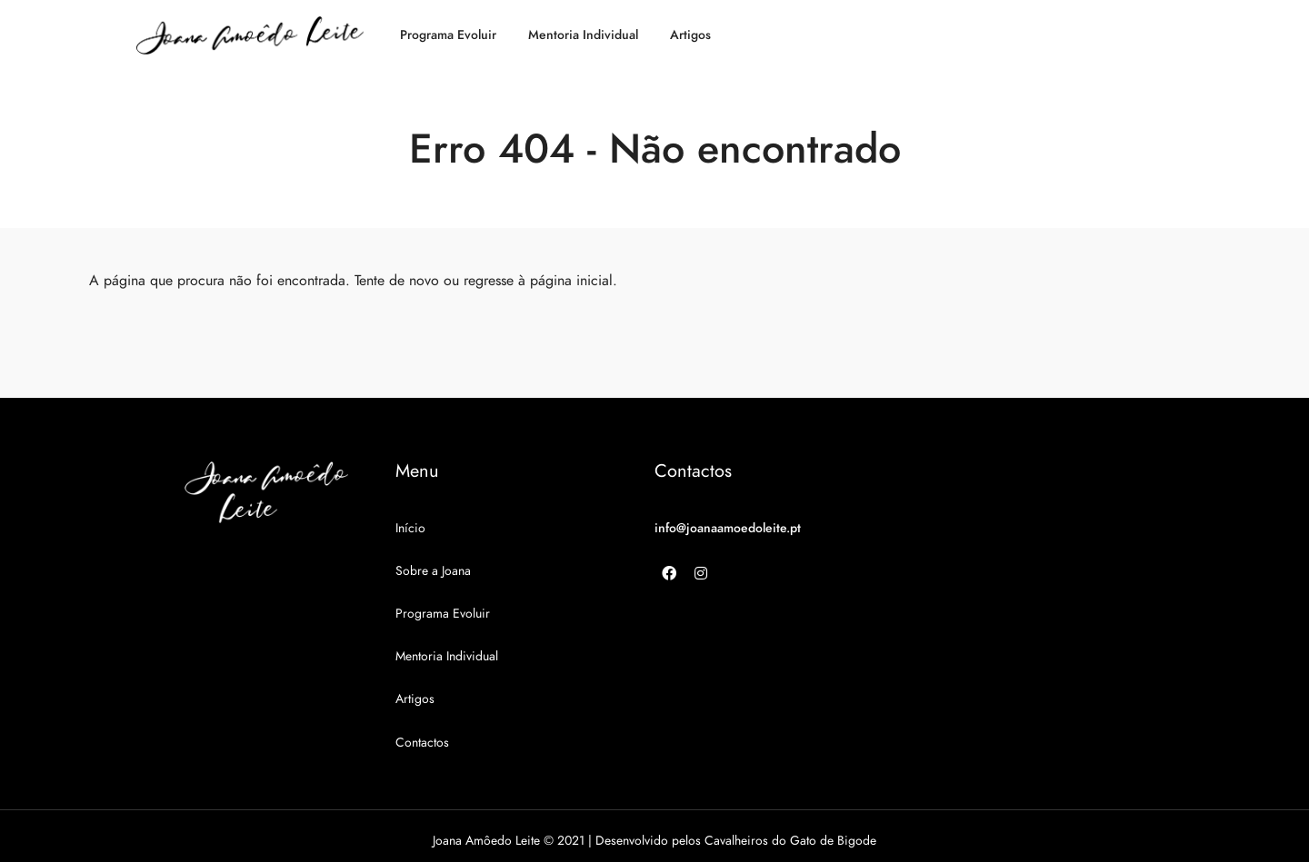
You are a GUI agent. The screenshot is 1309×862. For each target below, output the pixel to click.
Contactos (422, 742)
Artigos (690, 35)
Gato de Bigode (833, 840)
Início (410, 528)
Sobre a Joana (433, 571)
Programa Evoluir (448, 35)
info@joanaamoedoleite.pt (727, 528)
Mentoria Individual (583, 35)
